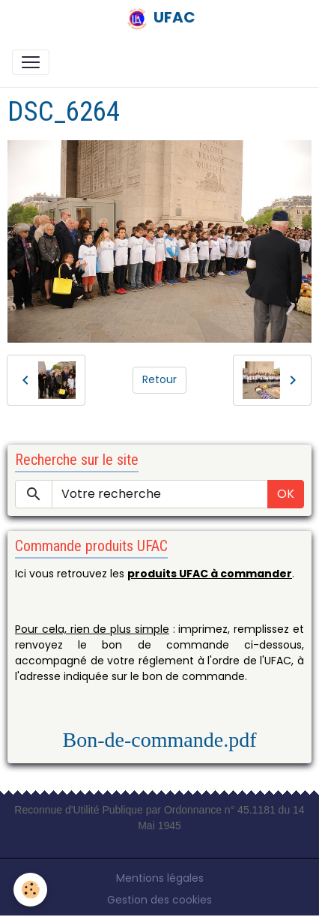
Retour (159, 379)
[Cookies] (30, 890)
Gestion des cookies (159, 899)
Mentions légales (160, 878)
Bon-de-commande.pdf (160, 739)
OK (285, 493)
